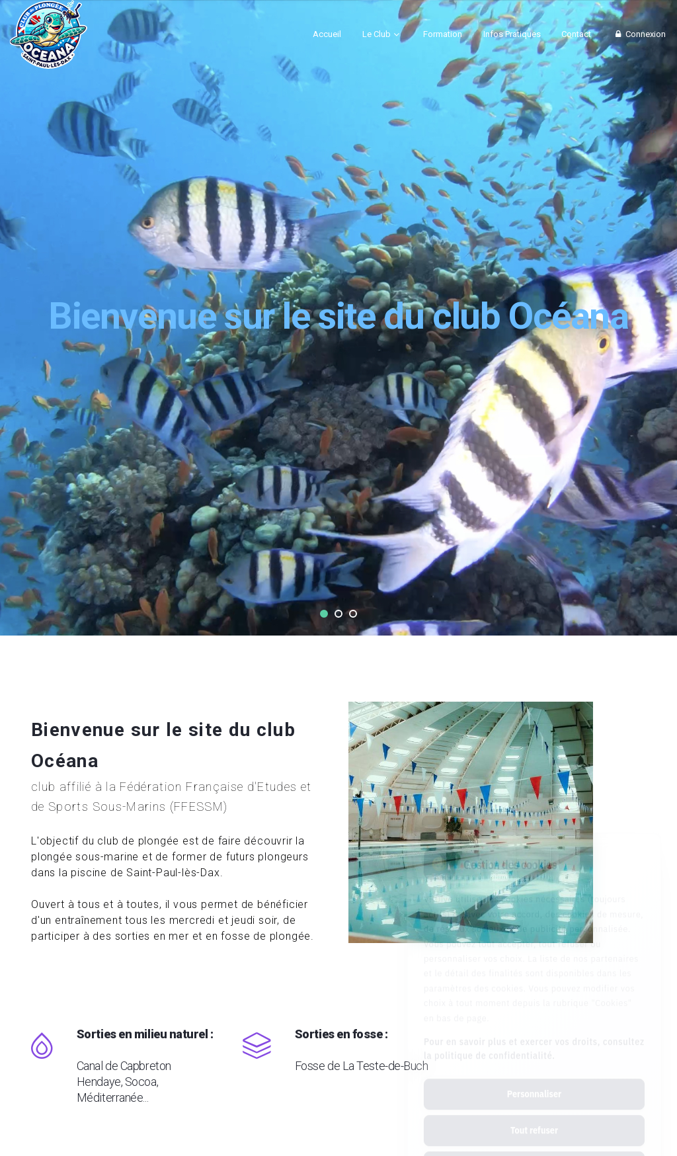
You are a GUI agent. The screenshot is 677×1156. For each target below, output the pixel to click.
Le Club (376, 34)
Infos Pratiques (512, 34)
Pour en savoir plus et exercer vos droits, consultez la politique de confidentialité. (534, 990)
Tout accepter (534, 1108)
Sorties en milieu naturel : (145, 1065)
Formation (442, 34)
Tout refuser (534, 1071)
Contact (576, 34)
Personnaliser (534, 1035)
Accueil (327, 34)
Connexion (639, 34)
